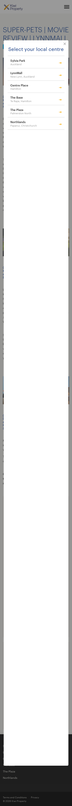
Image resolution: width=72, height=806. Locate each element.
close (64, 44)
